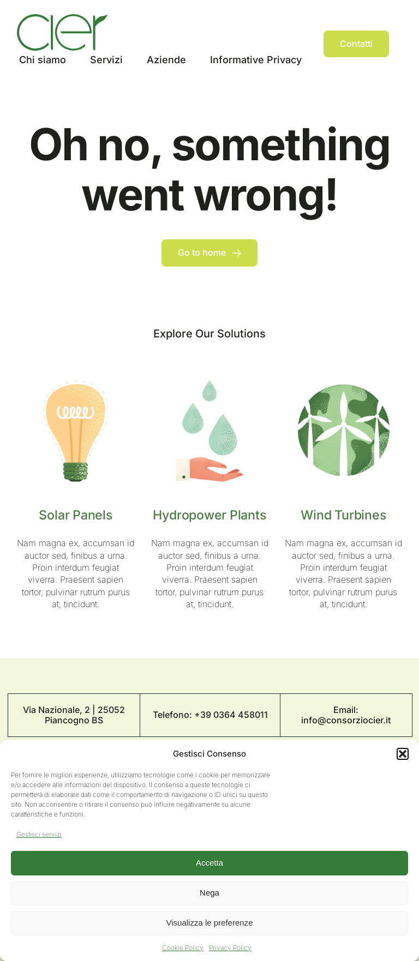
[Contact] (356, 44)
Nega (209, 892)
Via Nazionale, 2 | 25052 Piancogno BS (74, 715)
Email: (345, 709)
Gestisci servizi (39, 834)
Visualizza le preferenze (209, 922)
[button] (402, 753)
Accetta (209, 862)
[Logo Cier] (62, 18)
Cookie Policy (182, 948)
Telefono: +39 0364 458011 (210, 714)
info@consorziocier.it (346, 720)
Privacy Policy (230, 948)
